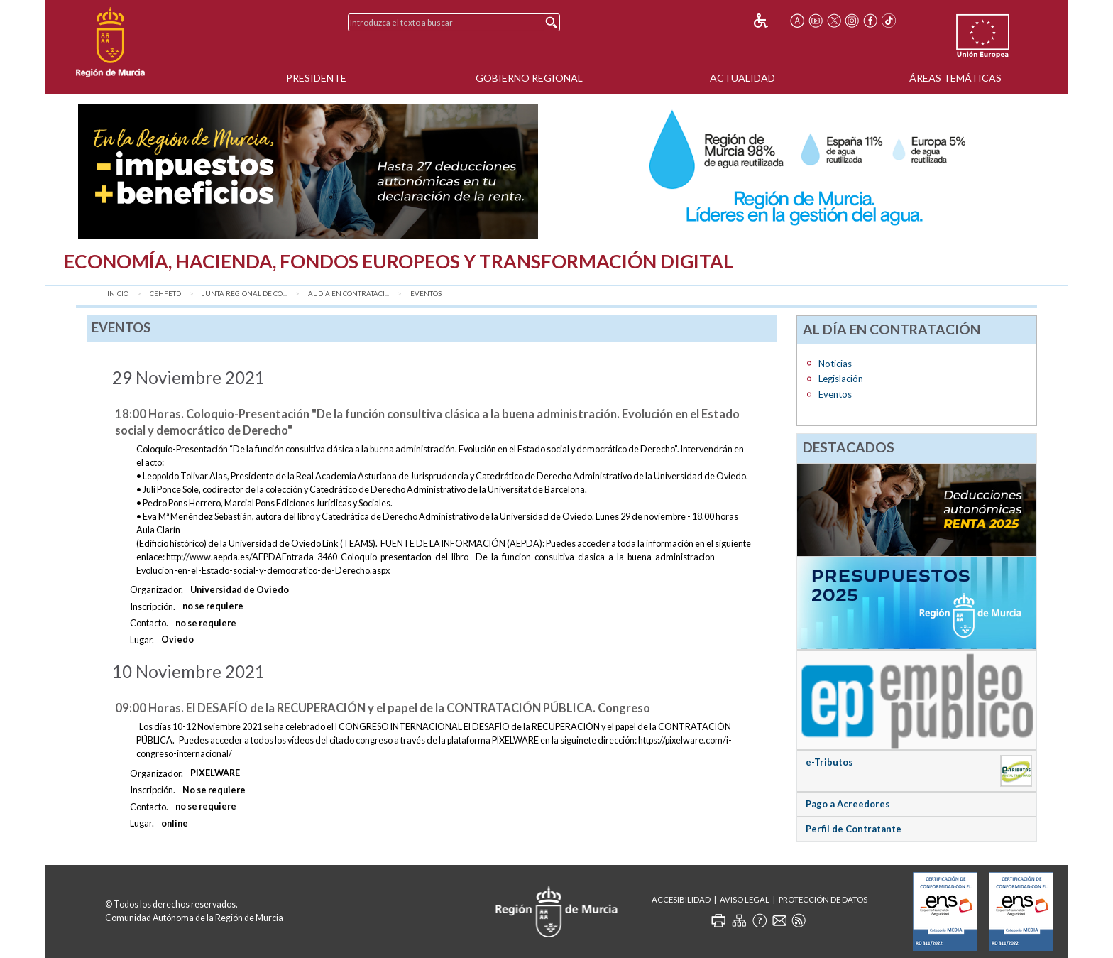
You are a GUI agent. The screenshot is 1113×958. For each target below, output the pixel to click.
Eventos (426, 294)
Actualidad (742, 78)
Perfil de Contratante (853, 828)
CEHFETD (165, 294)
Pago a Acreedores (848, 804)
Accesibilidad (681, 899)
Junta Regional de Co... (244, 294)
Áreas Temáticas (955, 78)
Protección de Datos (823, 899)
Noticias (835, 363)
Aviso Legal (744, 899)
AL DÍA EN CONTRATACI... (348, 294)
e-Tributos (829, 762)
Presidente (316, 78)
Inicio (117, 294)
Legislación (840, 378)
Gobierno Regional (529, 78)
